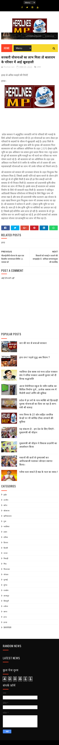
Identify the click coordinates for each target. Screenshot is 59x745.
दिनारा (6, 542)
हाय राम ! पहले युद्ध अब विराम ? (34, 357)
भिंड (5, 563)
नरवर (6, 553)
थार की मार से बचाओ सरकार (33, 343)
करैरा (5, 505)
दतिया (6, 537)
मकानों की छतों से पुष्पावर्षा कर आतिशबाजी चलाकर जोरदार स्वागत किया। (36, 461)
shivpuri (7, 627)
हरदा (39, 67)
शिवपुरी (6, 601)
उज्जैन (6, 500)
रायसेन (6, 590)
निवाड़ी (6, 558)
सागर (5, 611)
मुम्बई (6, 579)
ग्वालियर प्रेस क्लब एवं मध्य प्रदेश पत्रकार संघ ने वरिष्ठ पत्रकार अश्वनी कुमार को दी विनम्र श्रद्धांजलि (38, 375)
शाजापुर (6, 595)
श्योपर (6, 606)
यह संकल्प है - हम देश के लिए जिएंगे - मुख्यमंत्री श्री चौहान (37, 430)
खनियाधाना (8, 516)
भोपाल (6, 574)
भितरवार (7, 569)
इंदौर (5, 494)
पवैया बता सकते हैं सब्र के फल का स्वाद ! (38, 471)
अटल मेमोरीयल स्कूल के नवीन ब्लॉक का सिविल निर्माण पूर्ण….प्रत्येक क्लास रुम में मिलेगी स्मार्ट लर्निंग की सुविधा (38, 389)
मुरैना (5, 585)
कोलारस (6, 510)
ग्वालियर (7, 526)
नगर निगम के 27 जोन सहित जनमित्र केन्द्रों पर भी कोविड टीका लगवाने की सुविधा (36, 418)
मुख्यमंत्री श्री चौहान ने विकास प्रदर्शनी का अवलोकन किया (38, 444)
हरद (5, 617)
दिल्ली (6, 548)
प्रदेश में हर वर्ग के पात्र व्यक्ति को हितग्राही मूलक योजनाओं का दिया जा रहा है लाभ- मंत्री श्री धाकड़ (38, 403)
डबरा (5, 531)
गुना (5, 521)
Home (7, 48)
